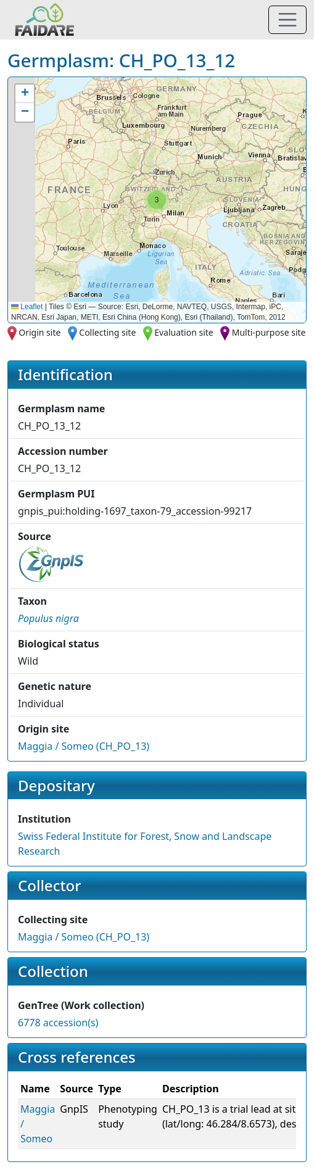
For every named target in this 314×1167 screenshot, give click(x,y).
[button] (156, 200)
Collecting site (107, 332)
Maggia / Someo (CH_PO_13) (83, 746)
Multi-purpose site (269, 332)
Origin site (39, 332)
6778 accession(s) (58, 1022)
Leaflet (27, 306)
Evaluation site (183, 332)
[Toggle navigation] (287, 20)
